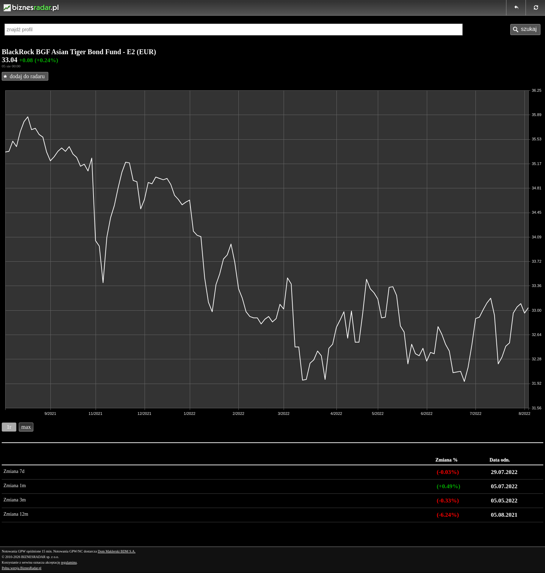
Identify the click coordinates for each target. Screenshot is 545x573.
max (26, 427)
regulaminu (69, 562)
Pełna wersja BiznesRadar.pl (21, 568)
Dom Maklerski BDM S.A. (117, 551)
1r (9, 427)
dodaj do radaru (27, 76)
